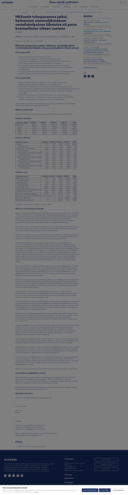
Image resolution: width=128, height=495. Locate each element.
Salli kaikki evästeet (89, 490)
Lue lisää (36, 492)
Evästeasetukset (118, 490)
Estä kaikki (104, 490)
